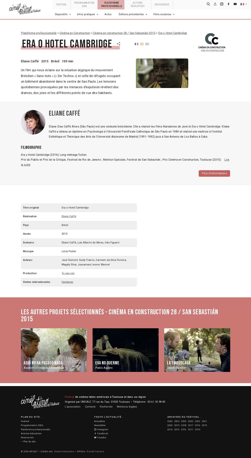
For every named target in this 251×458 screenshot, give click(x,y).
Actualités (99, 421)
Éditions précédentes (131, 14)
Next (224, 350)
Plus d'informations (214, 173)
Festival (25, 421)
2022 (197, 421)
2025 (177, 421)
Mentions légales (127, 406)
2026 (170, 421)
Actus (108, 14)
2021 (204, 421)
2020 (170, 425)
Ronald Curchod (95, 451)
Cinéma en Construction (75, 33)
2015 (204, 425)
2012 (183, 429)
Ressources (27, 437)
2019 (177, 425)
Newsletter (100, 425)
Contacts (90, 406)
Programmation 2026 (32, 425)
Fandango (67, 281)
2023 (190, 421)
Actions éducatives (31, 433)
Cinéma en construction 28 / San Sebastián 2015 (124, 33)
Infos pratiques (86, 14)
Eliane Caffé (30, 61)
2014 (170, 429)
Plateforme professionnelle (38, 33)
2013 (177, 429)
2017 (190, 425)
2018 (183, 425)
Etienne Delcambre (64, 451)
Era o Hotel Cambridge (172, 33)
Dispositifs (61, 14)
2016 (197, 425)
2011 (190, 429)
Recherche (106, 406)
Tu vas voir (68, 273)
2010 (197, 429)
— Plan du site (28, 441)
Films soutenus (162, 14)
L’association (73, 406)
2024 (183, 421)
